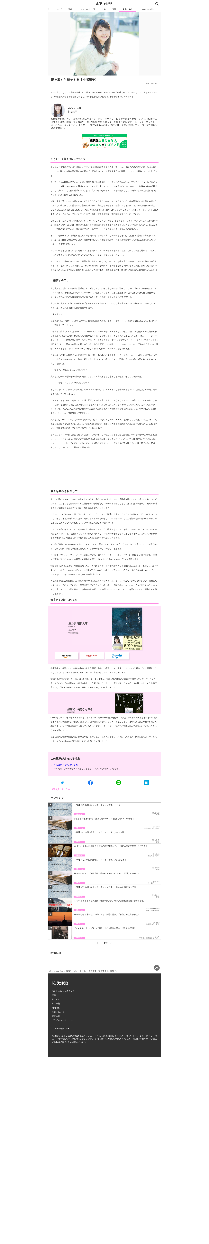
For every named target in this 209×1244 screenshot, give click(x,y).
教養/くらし (128, 9)
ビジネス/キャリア (147, 9)
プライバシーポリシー (62, 1097)
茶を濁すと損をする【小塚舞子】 (103, 1048)
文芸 (104, 9)
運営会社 (56, 1093)
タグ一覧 (56, 1081)
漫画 (114, 9)
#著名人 (56, 827)
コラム (83, 1048)
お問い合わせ (58, 1089)
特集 (54, 1072)
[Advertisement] (104, 507)
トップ (59, 9)
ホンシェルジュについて (63, 1068)
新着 (70, 9)
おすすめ (56, 1076)
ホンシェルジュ (56, 1048)
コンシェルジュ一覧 (87, 9)
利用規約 (56, 1085)
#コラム (66, 827)
